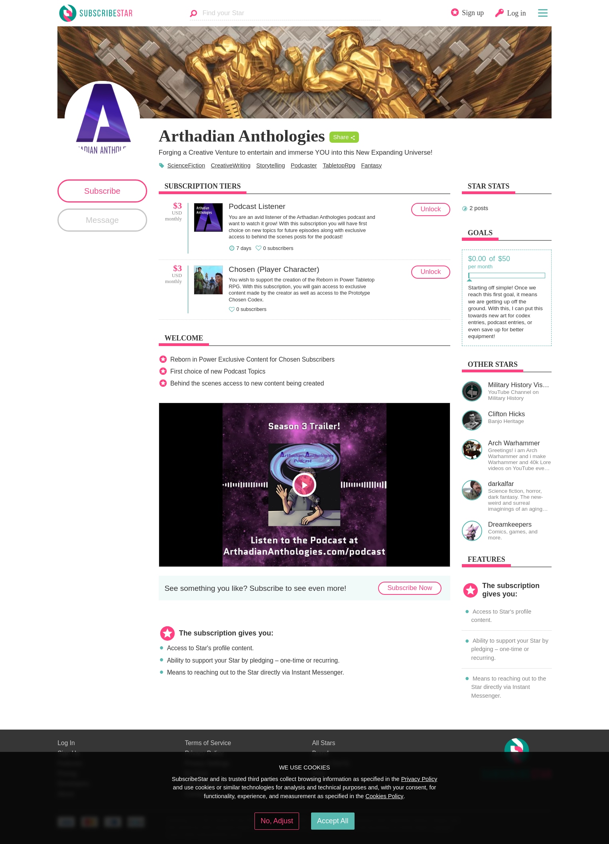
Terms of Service (208, 743)
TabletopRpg (339, 165)
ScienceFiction (186, 165)
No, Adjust (277, 821)
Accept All (332, 821)
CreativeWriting (230, 165)
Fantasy (371, 165)
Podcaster (304, 165)
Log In (66, 743)
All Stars (323, 743)
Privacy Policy (419, 779)
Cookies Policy (384, 796)
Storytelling (270, 165)
